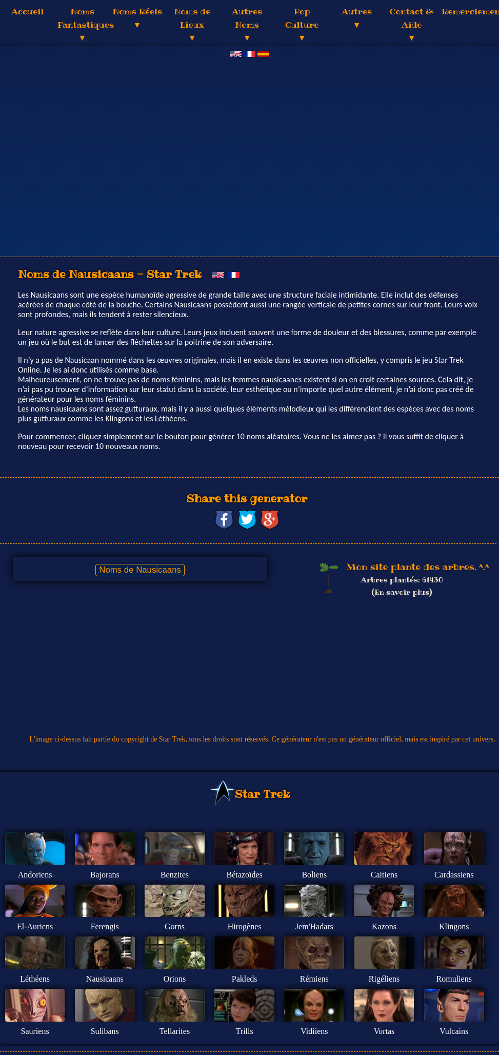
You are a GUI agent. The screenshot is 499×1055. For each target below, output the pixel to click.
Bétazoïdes (245, 874)
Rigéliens (384, 978)
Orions (175, 978)
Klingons (454, 926)
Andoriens (35, 874)
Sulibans (105, 1031)
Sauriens (35, 1031)
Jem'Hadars (314, 926)
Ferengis (105, 926)
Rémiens (314, 978)
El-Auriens (35, 926)
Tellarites (174, 1031)
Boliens (314, 874)
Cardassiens (453, 874)
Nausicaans (105, 978)
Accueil (27, 11)
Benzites (175, 874)
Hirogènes (245, 926)
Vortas (384, 1031)
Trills (244, 1031)
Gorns (175, 926)
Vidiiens (314, 1031)
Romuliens (454, 978)
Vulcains (454, 1031)
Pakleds (244, 978)
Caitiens (384, 874)
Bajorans (104, 874)
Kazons (384, 926)
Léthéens (35, 978)
